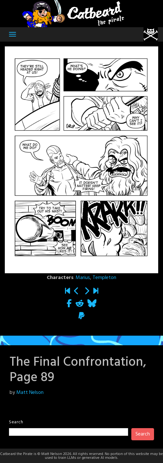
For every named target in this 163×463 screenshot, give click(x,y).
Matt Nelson (30, 392)
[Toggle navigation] (12, 34)
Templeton (104, 278)
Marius (83, 278)
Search (16, 422)
